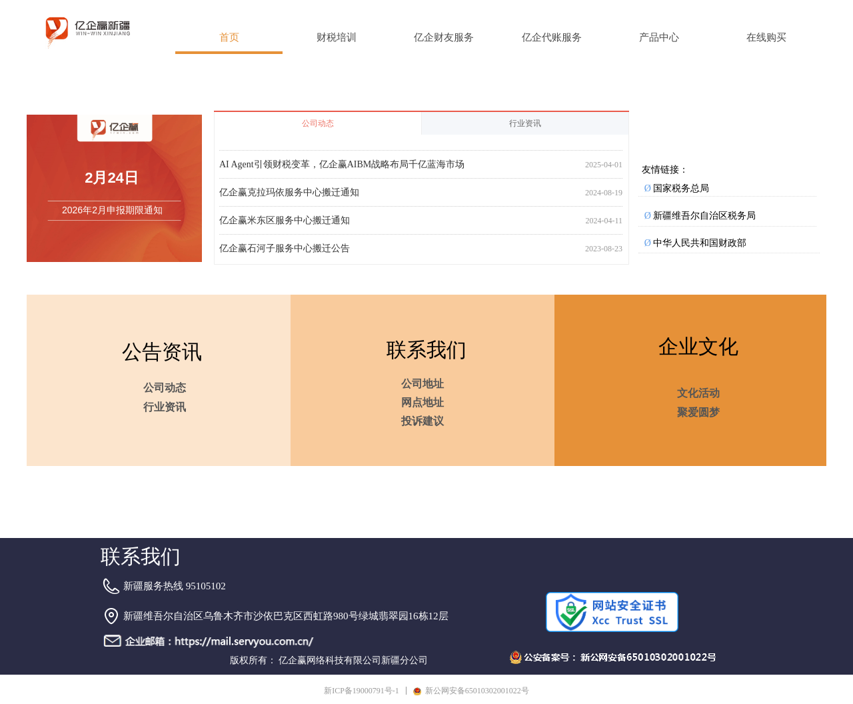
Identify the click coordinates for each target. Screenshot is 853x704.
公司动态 (318, 123)
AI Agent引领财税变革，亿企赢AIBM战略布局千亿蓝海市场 (341, 168)
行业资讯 (525, 123)
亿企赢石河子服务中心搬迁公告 (284, 252)
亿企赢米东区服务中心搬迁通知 (284, 224)
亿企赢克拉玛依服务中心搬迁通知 (289, 196)
